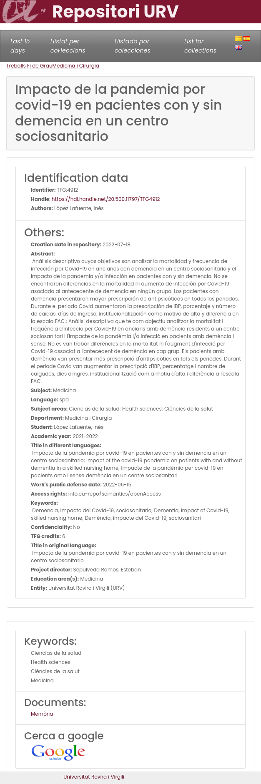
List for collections (200, 46)
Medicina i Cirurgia (76, 65)
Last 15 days (20, 46)
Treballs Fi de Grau (29, 65)
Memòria (42, 713)
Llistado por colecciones (133, 46)
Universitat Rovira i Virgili (93, 776)
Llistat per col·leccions (67, 46)
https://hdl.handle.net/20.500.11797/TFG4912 (106, 199)
